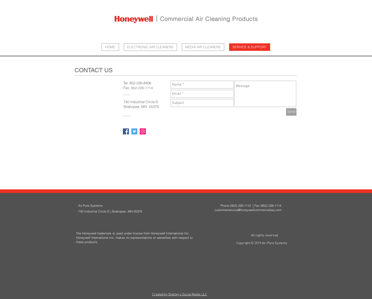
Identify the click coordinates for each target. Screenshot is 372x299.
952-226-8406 (140, 83)
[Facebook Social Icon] (126, 131)
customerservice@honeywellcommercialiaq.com (248, 210)
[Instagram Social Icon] (143, 131)
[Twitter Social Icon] (134, 131)
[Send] (291, 112)
